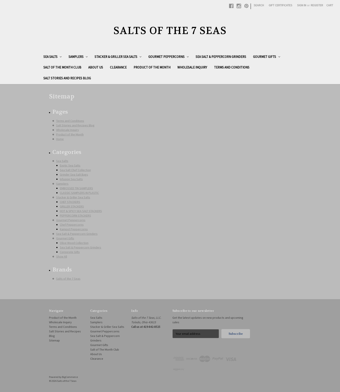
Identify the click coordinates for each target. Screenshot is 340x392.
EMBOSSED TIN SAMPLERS (76, 188)
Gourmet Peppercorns (168, 57)
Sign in (301, 5)
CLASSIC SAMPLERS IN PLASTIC (79, 193)
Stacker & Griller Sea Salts (118, 57)
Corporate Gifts (70, 252)
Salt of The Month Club (62, 67)
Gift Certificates (280, 5)
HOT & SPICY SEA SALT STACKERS (81, 211)
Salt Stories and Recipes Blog (67, 78)
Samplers (78, 57)
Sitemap (54, 340)
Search (259, 5)
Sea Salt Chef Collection (75, 170)
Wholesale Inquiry (192, 67)
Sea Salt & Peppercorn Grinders (221, 57)
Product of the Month (152, 67)
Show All (61, 256)
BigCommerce (70, 377)
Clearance (118, 67)
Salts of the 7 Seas (68, 279)
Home (60, 139)
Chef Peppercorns (72, 225)
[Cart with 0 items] (329, 5)
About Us (95, 67)
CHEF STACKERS (70, 202)
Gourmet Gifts (266, 57)
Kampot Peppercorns (74, 229)
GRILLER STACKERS (72, 206)
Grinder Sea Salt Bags (74, 174)
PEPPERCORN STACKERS (75, 215)
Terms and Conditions (231, 67)
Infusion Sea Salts (71, 179)
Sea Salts (52, 57)
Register (317, 5)
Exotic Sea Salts (70, 165)
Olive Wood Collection (74, 243)
